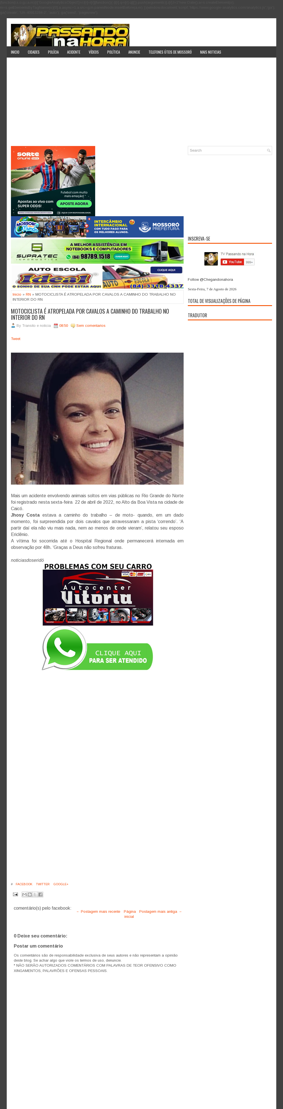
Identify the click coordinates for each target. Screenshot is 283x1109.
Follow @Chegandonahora (210, 279)
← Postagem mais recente (98, 911)
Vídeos (94, 52)
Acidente (73, 52)
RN (28, 294)
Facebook (23, 884)
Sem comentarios (91, 325)
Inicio (15, 52)
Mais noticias (210, 52)
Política (113, 52)
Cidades (34, 52)
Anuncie (134, 52)
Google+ (61, 884)
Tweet (15, 339)
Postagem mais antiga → (160, 911)
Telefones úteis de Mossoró (170, 52)
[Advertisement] (141, 104)
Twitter (42, 884)
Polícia (53, 52)
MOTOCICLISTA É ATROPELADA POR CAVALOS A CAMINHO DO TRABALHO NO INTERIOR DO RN (90, 314)
